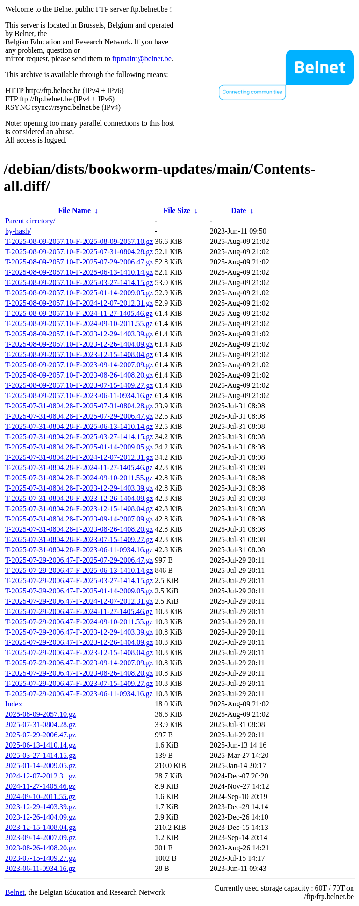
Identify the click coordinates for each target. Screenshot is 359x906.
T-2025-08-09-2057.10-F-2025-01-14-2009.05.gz (79, 293)
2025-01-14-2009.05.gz (40, 766)
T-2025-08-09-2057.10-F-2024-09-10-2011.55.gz (79, 324)
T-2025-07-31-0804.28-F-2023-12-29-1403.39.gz (79, 488)
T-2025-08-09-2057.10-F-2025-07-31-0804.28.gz (79, 252)
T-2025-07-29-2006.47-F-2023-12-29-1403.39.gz (79, 632)
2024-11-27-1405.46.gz (40, 786)
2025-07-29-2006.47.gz (40, 735)
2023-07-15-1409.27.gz (40, 858)
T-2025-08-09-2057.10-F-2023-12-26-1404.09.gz (79, 344)
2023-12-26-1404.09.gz (40, 817)
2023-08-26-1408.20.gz (40, 848)
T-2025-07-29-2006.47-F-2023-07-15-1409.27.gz (79, 683)
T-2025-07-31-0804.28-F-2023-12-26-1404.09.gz (79, 498)
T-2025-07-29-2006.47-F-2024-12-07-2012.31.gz (79, 601)
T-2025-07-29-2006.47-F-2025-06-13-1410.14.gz (79, 570)
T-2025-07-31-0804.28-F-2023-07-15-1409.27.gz (79, 539)
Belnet (15, 892)
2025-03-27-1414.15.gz (40, 755)
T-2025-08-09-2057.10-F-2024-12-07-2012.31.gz (79, 303)
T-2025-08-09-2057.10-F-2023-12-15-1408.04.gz (79, 354)
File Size (176, 210)
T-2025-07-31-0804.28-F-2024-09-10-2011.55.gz (79, 478)
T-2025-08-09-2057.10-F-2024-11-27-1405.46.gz (79, 313)
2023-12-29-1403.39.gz (40, 807)
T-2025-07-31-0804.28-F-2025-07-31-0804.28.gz (79, 406)
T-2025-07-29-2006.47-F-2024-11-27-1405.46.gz (79, 611)
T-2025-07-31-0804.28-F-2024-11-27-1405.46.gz (79, 467)
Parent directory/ (30, 221)
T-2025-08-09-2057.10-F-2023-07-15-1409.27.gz (79, 385)
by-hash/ (18, 231)
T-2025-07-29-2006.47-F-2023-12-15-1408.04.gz (79, 652)
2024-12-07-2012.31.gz (40, 776)
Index (13, 704)
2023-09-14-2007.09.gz (40, 838)
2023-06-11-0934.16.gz (40, 868)
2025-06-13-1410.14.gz (40, 745)
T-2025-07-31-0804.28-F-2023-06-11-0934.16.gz (79, 550)
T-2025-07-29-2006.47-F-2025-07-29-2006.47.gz (79, 560)
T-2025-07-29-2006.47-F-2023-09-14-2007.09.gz (79, 663)
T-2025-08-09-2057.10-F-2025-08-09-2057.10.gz (79, 241)
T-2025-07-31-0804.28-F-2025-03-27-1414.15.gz (79, 437)
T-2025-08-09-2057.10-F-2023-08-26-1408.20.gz (79, 375)
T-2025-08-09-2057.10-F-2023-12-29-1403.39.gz (79, 334)
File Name (74, 210)
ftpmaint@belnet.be (142, 59)
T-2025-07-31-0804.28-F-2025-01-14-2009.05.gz (79, 447)
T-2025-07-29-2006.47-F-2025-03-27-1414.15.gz (79, 581)
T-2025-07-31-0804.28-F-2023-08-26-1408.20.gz (79, 529)
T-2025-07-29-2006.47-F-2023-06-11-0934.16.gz (79, 694)
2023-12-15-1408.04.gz (40, 827)
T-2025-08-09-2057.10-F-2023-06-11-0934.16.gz (79, 395)
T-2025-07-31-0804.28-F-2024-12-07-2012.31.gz (79, 457)
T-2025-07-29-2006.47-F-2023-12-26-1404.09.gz (79, 642)
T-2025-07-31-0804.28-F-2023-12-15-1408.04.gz (79, 509)
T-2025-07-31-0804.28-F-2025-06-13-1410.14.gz (79, 426)
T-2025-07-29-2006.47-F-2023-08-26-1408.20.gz (79, 673)
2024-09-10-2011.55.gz (40, 796)
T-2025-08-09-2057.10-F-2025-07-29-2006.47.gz (79, 262)
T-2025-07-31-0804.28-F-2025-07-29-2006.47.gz (79, 416)
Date (238, 210)
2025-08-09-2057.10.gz (40, 714)
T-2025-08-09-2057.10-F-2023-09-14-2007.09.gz (79, 365)
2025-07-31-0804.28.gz (40, 724)
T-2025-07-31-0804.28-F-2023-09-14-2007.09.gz (79, 519)
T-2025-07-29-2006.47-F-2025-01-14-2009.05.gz (79, 591)
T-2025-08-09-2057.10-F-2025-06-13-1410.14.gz (79, 272)
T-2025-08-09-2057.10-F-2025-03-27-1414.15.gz (79, 282)
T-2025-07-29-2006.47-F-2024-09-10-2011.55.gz (79, 622)
